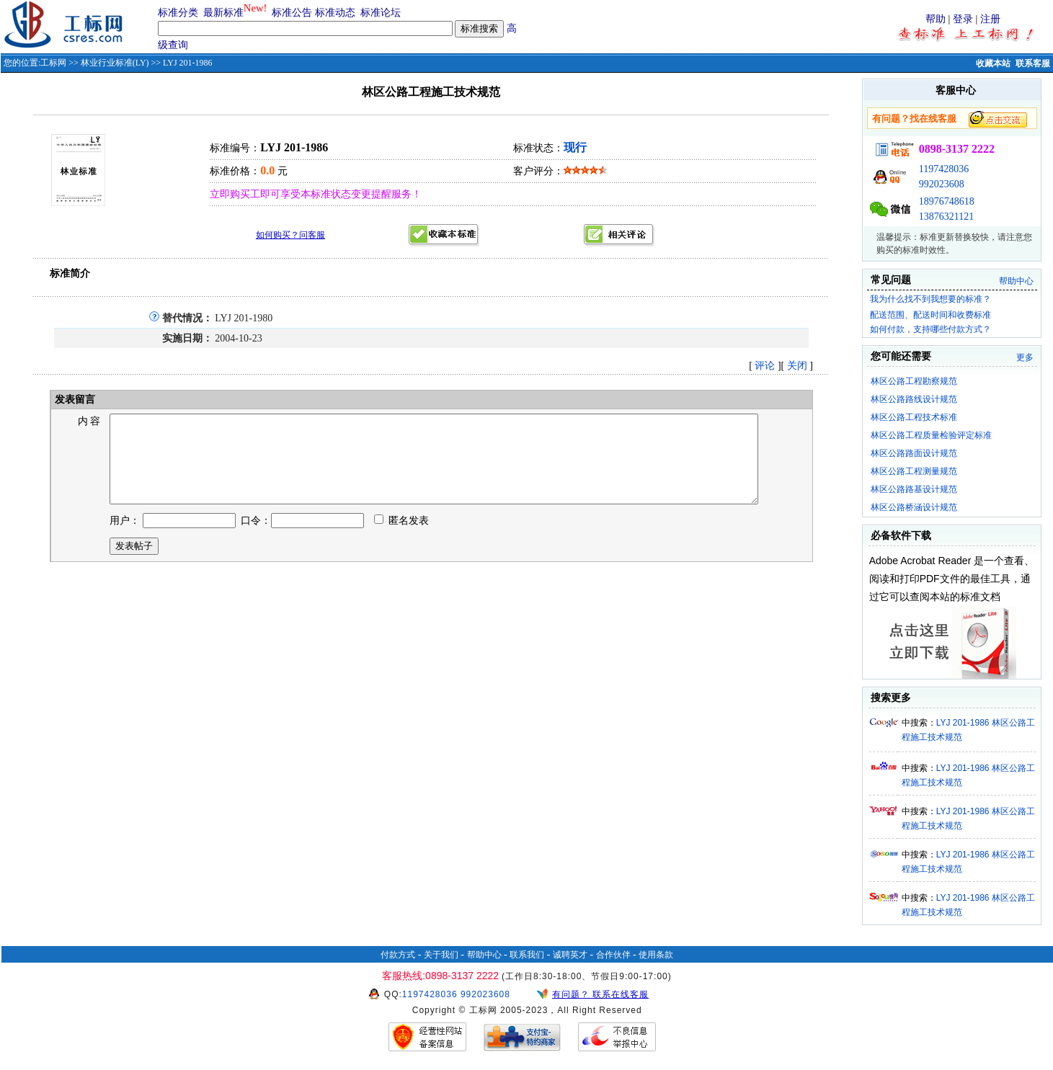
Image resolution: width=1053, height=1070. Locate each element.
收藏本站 (993, 63)
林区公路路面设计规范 (914, 453)
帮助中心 (1016, 281)
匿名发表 (401, 537)
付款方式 (398, 955)
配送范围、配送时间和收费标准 (930, 315)
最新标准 (223, 12)
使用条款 (656, 955)
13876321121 (946, 216)
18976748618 (946, 201)
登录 (963, 19)
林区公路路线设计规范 (914, 399)
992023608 (941, 184)
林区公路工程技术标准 (914, 417)
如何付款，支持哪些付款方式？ (930, 329)
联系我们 (527, 955)
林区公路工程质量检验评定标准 (931, 435)
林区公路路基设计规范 (914, 489)
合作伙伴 (613, 955)
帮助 (935, 19)
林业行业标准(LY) (115, 63)
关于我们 (441, 955)
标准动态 (335, 12)
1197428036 (944, 169)
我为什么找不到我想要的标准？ (930, 299)
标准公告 (292, 12)
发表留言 (74, 399)
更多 (1025, 357)
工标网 (53, 63)
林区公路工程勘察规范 (914, 381)
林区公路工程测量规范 (914, 471)
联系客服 (1033, 63)
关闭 (797, 365)
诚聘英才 (570, 955)
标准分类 (178, 12)
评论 (765, 365)
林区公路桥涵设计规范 (914, 507)
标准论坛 (380, 12)
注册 (990, 19)
